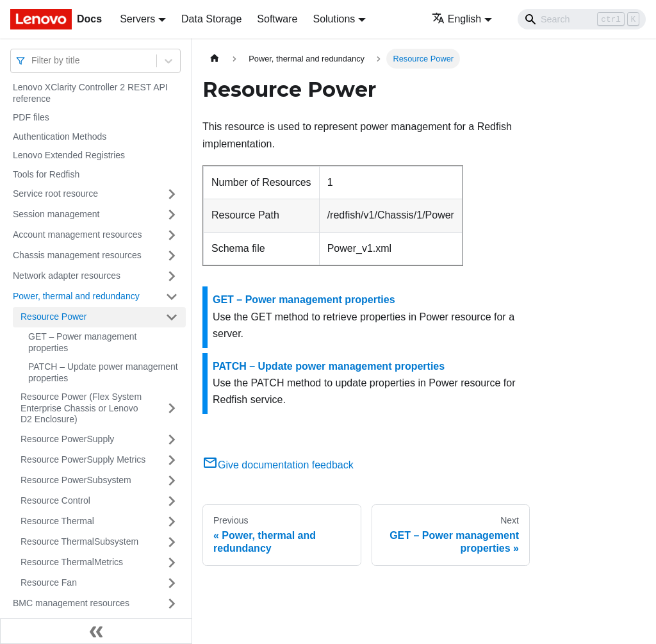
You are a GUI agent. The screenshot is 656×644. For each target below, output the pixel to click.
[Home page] (214, 59)
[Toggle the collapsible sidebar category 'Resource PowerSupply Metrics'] (172, 460)
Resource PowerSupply (67, 439)
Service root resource (55, 193)
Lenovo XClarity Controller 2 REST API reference (90, 93)
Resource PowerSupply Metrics (82, 459)
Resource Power (53, 316)
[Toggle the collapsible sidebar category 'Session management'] (172, 214)
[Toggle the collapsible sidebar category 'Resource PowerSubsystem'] (172, 480)
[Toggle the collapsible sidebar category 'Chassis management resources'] (172, 255)
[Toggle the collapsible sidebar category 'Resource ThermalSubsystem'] (172, 542)
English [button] (456, 18)
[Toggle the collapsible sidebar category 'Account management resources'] (172, 235)
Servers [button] (137, 18)
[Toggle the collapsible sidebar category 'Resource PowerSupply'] (172, 439)
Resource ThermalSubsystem (79, 541)
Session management (56, 214)
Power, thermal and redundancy (76, 296)
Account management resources (77, 234)
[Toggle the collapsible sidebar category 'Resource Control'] (172, 501)
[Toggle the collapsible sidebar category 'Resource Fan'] (172, 583)
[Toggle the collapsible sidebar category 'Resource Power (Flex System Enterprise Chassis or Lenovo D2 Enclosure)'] (172, 408)
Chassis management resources (77, 255)
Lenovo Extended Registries (69, 155)
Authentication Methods (59, 136)
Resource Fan (48, 582)
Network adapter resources (66, 275)
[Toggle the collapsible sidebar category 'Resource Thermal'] (172, 521)
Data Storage (211, 18)
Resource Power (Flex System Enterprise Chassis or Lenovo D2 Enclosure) (81, 408)
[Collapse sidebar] (96, 631)
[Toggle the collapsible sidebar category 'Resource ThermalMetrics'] (172, 562)
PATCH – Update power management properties (103, 372)
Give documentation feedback (278, 464)
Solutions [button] (334, 18)
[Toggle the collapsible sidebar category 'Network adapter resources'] (172, 276)
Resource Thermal (57, 521)
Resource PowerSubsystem (75, 480)
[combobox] (32, 60)
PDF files (31, 117)
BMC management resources (71, 603)
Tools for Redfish (46, 174)
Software (277, 18)
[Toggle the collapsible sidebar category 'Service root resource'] (172, 194)
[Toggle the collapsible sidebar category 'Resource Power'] (172, 317)
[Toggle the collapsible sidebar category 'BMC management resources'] (172, 603)
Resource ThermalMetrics (71, 562)
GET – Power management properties (82, 342)
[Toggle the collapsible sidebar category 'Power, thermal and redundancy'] (172, 296)
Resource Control (55, 500)
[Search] (582, 19)
